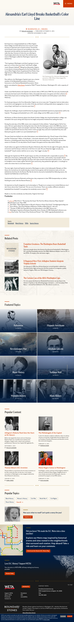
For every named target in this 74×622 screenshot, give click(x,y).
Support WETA (9, 594)
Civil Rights (53, 498)
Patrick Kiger (44, 445)
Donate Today (10, 574)
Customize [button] (63, 616)
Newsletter (24, 594)
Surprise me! (28, 517)
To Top (70, 585)
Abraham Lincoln (55, 348)
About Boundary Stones (29, 613)
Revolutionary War (18, 348)
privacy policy (46, 619)
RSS (22, 595)
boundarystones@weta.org (46, 589)
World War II (43, 498)
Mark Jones (10, 480)
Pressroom (7, 597)
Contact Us (8, 599)
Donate (26, 587)
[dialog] (37, 618)
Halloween (18, 325)
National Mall (55, 372)
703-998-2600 (42, 595)
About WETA (8, 595)
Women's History (18, 395)
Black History (19, 223)
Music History (18, 372)
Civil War (33, 498)
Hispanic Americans (55, 325)
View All (18, 502)
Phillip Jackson (27, 31)
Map (40, 593)
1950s (26, 223)
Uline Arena (21, 85)
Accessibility (24, 597)
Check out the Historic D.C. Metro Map (39, 551)
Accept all (69, 616)
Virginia (44, 29)
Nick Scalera (44, 480)
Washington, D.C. (34, 29)
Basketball (11, 223)
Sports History (34, 223)
